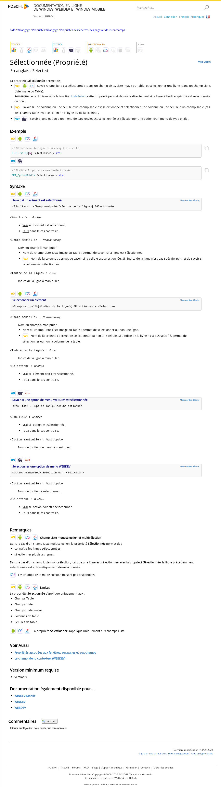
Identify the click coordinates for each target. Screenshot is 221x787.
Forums (76, 767)
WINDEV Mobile (25, 697)
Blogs (95, 767)
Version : (39, 16)
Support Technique (111, 767)
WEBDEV (20, 708)
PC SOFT (52, 767)
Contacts (146, 767)
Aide (12, 30)
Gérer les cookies (163, 767)
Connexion (170, 17)
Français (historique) (191, 17)
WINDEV (19, 703)
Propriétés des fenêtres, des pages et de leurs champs (92, 30)
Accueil (158, 17)
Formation (131, 767)
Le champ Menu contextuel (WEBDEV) (39, 659)
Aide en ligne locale (202, 754)
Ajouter (49, 722)
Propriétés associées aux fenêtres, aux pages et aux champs (55, 653)
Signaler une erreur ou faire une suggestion (163, 754)
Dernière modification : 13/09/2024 (193, 750)
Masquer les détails (189, 201)
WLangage (23, 30)
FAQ (86, 767)
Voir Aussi (204, 62)
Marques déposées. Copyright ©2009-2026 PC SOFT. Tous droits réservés (110, 774)
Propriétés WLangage (45, 30)
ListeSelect (78, 96)
